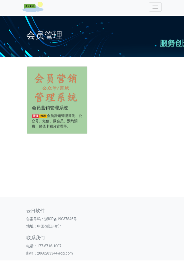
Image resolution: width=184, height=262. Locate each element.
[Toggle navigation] (155, 6)
